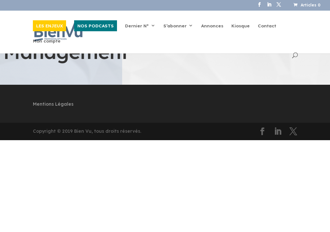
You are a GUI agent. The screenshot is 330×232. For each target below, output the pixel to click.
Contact (267, 26)
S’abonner (175, 26)
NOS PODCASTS (95, 25)
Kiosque (240, 26)
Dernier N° (137, 26)
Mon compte (47, 41)
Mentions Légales (53, 104)
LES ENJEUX (49, 25)
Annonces (212, 26)
